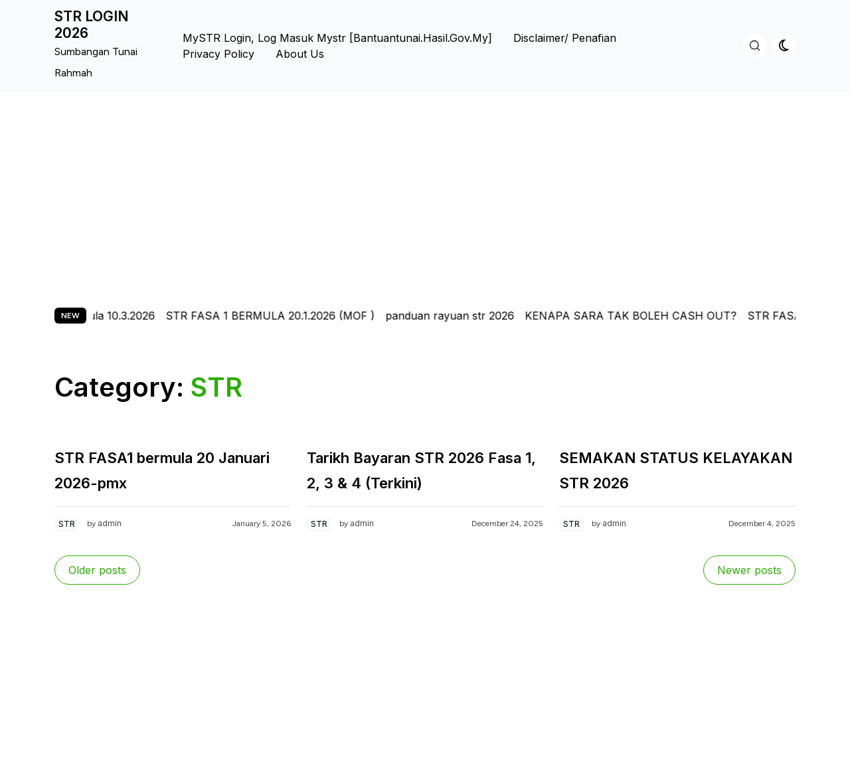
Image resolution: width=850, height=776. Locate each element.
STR (66, 524)
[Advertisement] (425, 191)
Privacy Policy (218, 53)
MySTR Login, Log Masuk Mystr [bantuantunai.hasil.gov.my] (337, 38)
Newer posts (749, 570)
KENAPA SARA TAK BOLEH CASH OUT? (640, 315)
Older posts (97, 570)
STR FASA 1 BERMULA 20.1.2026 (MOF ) (279, 315)
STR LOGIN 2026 (91, 24)
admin (110, 523)
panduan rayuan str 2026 (458, 315)
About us (300, 53)
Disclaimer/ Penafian (564, 38)
